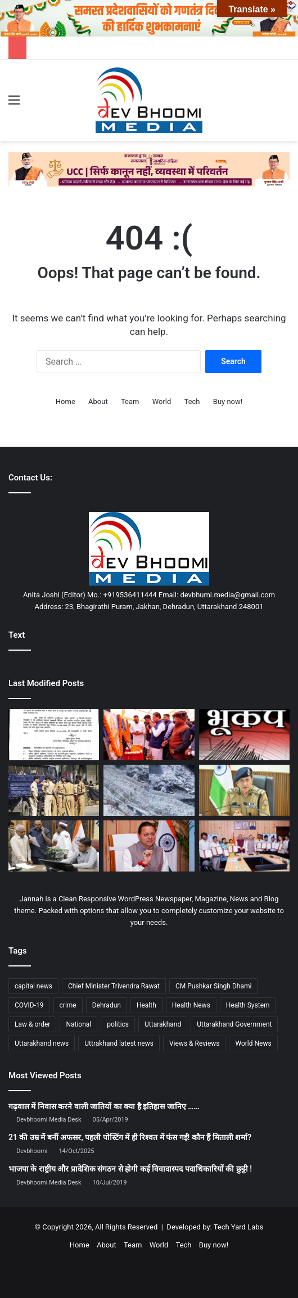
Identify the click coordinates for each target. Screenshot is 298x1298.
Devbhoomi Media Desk (48, 1119)
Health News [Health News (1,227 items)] (191, 1005)
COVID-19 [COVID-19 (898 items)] (29, 1005)
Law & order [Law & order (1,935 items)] (32, 1024)
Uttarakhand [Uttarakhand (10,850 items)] (163, 1024)
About (98, 401)
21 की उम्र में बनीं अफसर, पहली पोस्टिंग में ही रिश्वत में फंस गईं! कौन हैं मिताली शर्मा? (129, 1137)
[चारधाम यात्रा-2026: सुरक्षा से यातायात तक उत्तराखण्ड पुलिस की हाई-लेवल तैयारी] (244, 790)
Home (65, 401)
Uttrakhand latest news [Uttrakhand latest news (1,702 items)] (118, 1043)
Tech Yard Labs (239, 1227)
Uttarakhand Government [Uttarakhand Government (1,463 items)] (234, 1024)
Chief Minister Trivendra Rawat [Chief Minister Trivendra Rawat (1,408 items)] (114, 986)
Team (130, 401)
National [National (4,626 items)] (78, 1024)
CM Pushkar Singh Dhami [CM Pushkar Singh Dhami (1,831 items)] (213, 986)
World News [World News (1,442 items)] (253, 1043)
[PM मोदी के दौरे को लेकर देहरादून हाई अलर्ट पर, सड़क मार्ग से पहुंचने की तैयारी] (53, 790)
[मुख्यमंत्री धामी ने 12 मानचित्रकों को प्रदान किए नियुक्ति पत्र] (244, 846)
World (161, 401)
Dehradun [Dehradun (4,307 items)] (106, 1005)
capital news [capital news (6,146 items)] (33, 986)
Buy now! (227, 401)
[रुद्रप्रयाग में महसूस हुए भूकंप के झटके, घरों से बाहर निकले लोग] (244, 734)
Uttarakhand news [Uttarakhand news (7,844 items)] (42, 1043)
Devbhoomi (31, 1151)
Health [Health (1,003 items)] (146, 1005)
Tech (192, 401)
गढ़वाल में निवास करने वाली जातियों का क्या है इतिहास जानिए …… (104, 1106)
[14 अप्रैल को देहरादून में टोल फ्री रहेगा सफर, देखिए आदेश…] (53, 734)
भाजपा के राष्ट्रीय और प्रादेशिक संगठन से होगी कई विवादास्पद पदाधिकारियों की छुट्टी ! (130, 1168)
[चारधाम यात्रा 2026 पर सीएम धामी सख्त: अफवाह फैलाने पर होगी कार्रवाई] (148, 846)
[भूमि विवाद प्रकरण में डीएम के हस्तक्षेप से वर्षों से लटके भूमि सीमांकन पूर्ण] (53, 846)
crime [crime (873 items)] (68, 1005)
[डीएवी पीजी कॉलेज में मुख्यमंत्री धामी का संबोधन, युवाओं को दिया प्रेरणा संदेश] (148, 734)
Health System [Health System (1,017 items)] (248, 1005)
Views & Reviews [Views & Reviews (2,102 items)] (194, 1043)
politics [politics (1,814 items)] (118, 1024)
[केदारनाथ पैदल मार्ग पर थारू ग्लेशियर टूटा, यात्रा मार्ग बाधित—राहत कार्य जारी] (148, 790)
